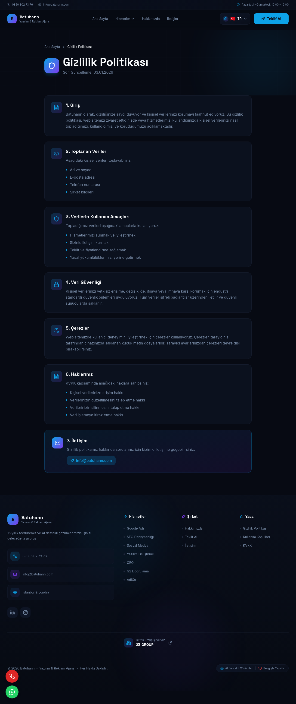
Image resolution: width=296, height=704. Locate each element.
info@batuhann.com (91, 473)
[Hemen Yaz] (26, 691)
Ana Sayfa (52, 47)
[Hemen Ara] (26, 676)
